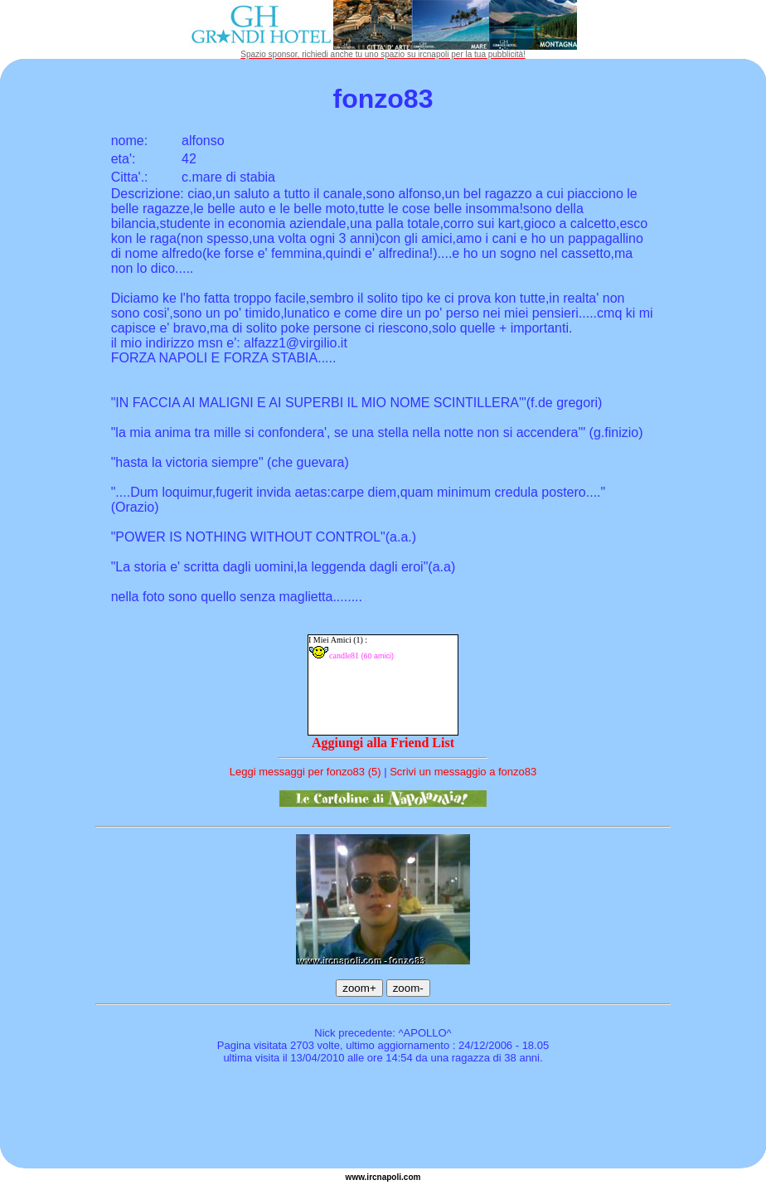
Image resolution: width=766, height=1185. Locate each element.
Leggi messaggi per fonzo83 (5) (305, 771)
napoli (389, 1177)
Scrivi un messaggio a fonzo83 (463, 771)
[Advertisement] (383, 1119)
